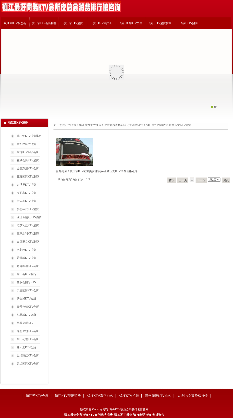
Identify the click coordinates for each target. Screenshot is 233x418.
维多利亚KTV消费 (28, 225)
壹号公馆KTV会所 (28, 306)
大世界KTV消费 (26, 184)
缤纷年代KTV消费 (28, 209)
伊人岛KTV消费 (26, 201)
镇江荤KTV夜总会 (15, 23)
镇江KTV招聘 (189, 23)
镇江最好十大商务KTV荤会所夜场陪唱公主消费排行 (111, 125)
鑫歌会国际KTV (26, 282)
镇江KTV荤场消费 (68, 396)
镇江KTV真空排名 (100, 396)
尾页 (226, 180)
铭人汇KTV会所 (26, 347)
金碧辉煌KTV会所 (28, 168)
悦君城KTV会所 (26, 314)
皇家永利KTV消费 (28, 233)
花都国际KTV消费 (28, 176)
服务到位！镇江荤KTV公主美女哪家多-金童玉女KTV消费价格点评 (96, 171)
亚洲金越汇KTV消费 (29, 217)
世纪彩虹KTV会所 (28, 355)
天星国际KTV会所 (28, 290)
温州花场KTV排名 (158, 396)
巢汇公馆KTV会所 (28, 339)
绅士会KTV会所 (26, 274)
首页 (171, 180)
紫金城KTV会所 (26, 298)
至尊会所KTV (25, 323)
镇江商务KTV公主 (131, 23)
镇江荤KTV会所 (37, 396)
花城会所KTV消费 (28, 160)
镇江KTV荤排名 (102, 23)
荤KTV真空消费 (26, 144)
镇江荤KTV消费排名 (29, 136)
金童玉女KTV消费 (180, 125)
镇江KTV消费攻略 (160, 23)
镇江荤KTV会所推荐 (44, 23)
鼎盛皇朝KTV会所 (28, 331)
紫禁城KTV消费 (26, 258)
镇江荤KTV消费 (73, 23)
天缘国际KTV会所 (28, 363)
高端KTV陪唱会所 (28, 152)
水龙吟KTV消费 (26, 249)
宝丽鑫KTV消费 (26, 192)
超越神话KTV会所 (28, 266)
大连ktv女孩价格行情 (192, 396)
